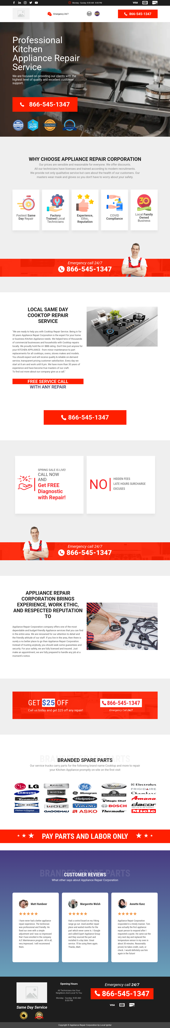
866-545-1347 (137, 14)
